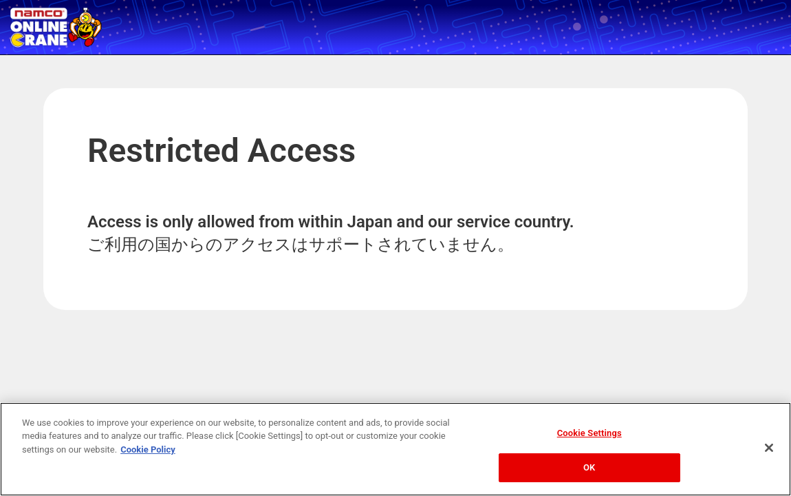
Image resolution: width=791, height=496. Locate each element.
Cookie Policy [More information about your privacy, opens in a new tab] (147, 449)
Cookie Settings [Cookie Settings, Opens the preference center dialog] (589, 433)
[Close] (769, 448)
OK (589, 467)
